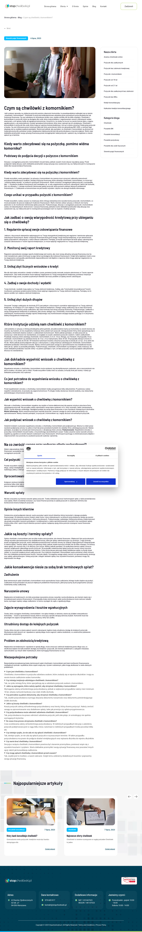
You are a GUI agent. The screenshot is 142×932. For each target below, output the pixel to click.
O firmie (75, 6)
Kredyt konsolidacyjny (112, 103)
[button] (16, 38)
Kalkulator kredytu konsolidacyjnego (117, 108)
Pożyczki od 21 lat (110, 86)
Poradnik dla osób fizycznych (114, 146)
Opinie (85, 6)
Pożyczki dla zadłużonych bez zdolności (119, 91)
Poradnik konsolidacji (112, 134)
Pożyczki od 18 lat (110, 80)
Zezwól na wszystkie (101, 481)
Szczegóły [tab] (71, 455)
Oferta (64, 6)
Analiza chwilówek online (113, 57)
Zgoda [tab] (39, 455)
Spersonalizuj (70, 481)
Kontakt (103, 6)
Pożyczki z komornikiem (113, 74)
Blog (94, 6)
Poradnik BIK (108, 129)
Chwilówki (107, 123)
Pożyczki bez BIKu (110, 97)
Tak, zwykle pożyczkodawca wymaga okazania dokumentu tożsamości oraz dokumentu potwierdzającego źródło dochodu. (50, 697)
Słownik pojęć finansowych (114, 152)
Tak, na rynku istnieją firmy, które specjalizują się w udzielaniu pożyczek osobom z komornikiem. (50, 681)
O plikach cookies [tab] (102, 455)
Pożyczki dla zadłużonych (113, 63)
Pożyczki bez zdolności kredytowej (116, 68)
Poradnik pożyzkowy (111, 140)
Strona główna (50, 6)
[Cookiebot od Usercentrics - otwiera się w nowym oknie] (106, 448)
